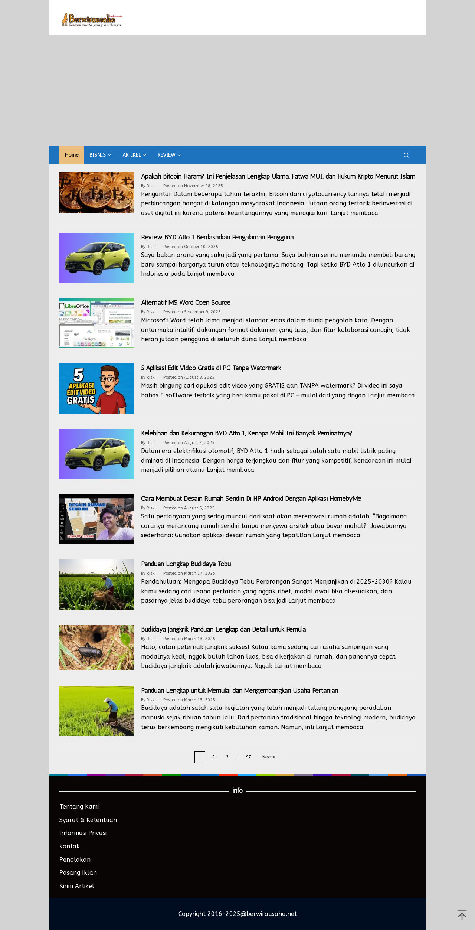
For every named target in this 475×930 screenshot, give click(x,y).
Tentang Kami (79, 806)
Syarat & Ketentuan (88, 819)
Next (269, 757)
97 (248, 757)
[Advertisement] (237, 90)
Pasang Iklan (78, 872)
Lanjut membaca (354, 212)
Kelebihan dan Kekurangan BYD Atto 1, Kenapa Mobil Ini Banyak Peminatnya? (247, 433)
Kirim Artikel (76, 886)
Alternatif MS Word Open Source (185, 302)
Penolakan (75, 859)
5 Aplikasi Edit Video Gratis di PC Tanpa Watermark (211, 368)
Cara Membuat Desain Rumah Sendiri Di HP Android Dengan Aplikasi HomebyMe (251, 499)
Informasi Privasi (83, 832)
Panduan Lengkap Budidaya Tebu (186, 564)
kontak (69, 846)
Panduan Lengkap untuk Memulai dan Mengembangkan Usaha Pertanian (239, 690)
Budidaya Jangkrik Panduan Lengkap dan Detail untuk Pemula (223, 629)
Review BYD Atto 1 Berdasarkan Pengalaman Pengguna (217, 237)
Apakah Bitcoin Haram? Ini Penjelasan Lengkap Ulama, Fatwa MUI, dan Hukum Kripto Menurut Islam (278, 176)
